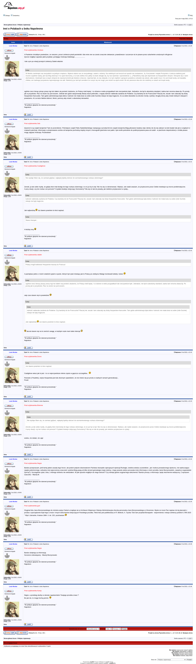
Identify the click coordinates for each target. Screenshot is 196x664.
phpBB (92, 662)
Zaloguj (6, 15)
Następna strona (187, 34)
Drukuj (6, 38)
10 (179, 34)
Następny (189, 38)
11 (181, 34)
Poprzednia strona (164, 34)
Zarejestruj (15, 15)
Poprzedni (183, 38)
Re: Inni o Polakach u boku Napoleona (38, 46)
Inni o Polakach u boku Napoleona (23, 28)
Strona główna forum (10, 24)
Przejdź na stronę (153, 34)
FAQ (190, 15)
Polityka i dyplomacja (24, 24)
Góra (5, 114)
